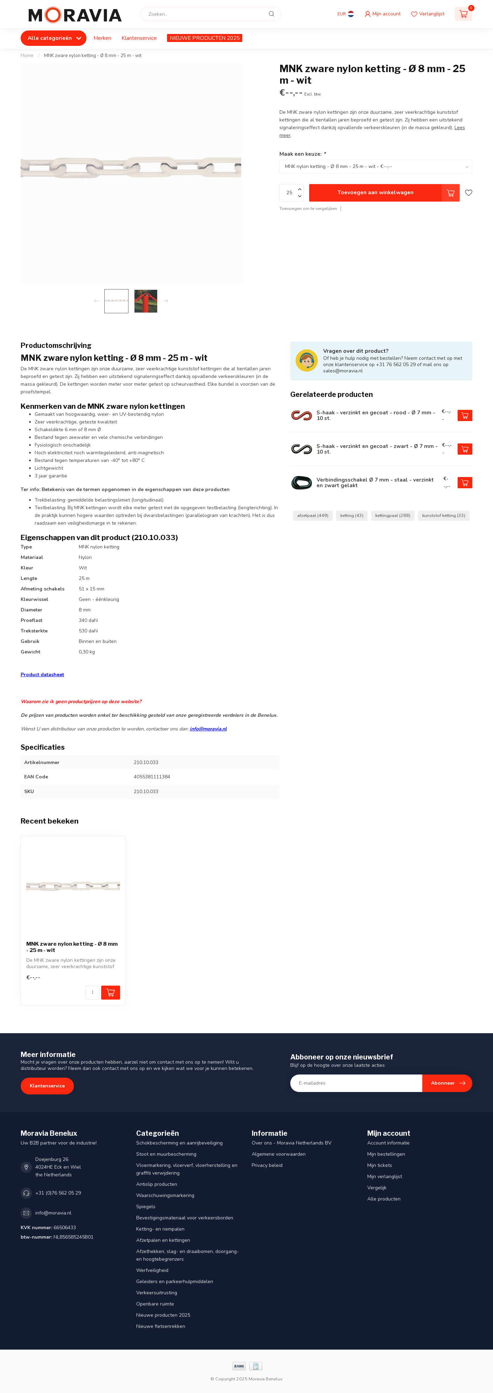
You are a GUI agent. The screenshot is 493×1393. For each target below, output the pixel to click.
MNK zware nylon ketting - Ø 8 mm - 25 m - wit (92, 55)
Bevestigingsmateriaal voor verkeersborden (184, 1217)
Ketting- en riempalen (160, 1229)
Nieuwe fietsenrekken (160, 1326)
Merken (102, 38)
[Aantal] (92, 993)
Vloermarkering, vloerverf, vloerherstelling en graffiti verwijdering (186, 1169)
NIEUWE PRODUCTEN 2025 (204, 38)
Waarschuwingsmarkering (165, 1195)
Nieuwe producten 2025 (163, 1315)
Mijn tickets (379, 1165)
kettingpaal (392, 515)
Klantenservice (139, 38)
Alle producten (384, 1199)
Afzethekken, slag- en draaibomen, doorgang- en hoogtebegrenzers (187, 1255)
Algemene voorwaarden (279, 1154)
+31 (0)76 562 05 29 (58, 1193)
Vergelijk (377, 1187)
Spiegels (145, 1206)
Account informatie (388, 1143)
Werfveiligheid (152, 1270)
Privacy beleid (267, 1165)
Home (27, 55)
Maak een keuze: (302, 154)
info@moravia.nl (208, 729)
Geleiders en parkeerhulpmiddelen (174, 1281)
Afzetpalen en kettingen (163, 1240)
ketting (351, 515)
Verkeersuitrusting (156, 1292)
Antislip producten (156, 1184)
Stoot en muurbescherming (166, 1154)
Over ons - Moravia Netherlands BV (292, 1143)
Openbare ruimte (155, 1304)
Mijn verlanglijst (384, 1176)
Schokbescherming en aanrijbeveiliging (179, 1143)
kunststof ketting (443, 515)
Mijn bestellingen (386, 1154)
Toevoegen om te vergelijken (308, 208)
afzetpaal (312, 515)
